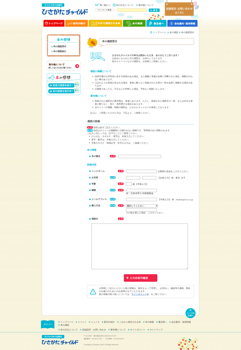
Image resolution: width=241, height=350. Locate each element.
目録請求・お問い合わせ (94, 330)
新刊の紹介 (109, 322)
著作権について (145, 5)
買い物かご (105, 5)
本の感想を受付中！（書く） (63, 90)
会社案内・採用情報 (181, 322)
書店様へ (162, 322)
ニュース (95, 322)
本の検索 (149, 322)
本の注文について (124, 5)
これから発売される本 (130, 322)
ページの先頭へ (190, 313)
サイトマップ (156, 330)
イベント (82, 322)
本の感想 (174, 32)
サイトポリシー (139, 294)
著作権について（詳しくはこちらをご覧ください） (63, 66)
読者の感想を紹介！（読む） (63, 85)
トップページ (159, 32)
